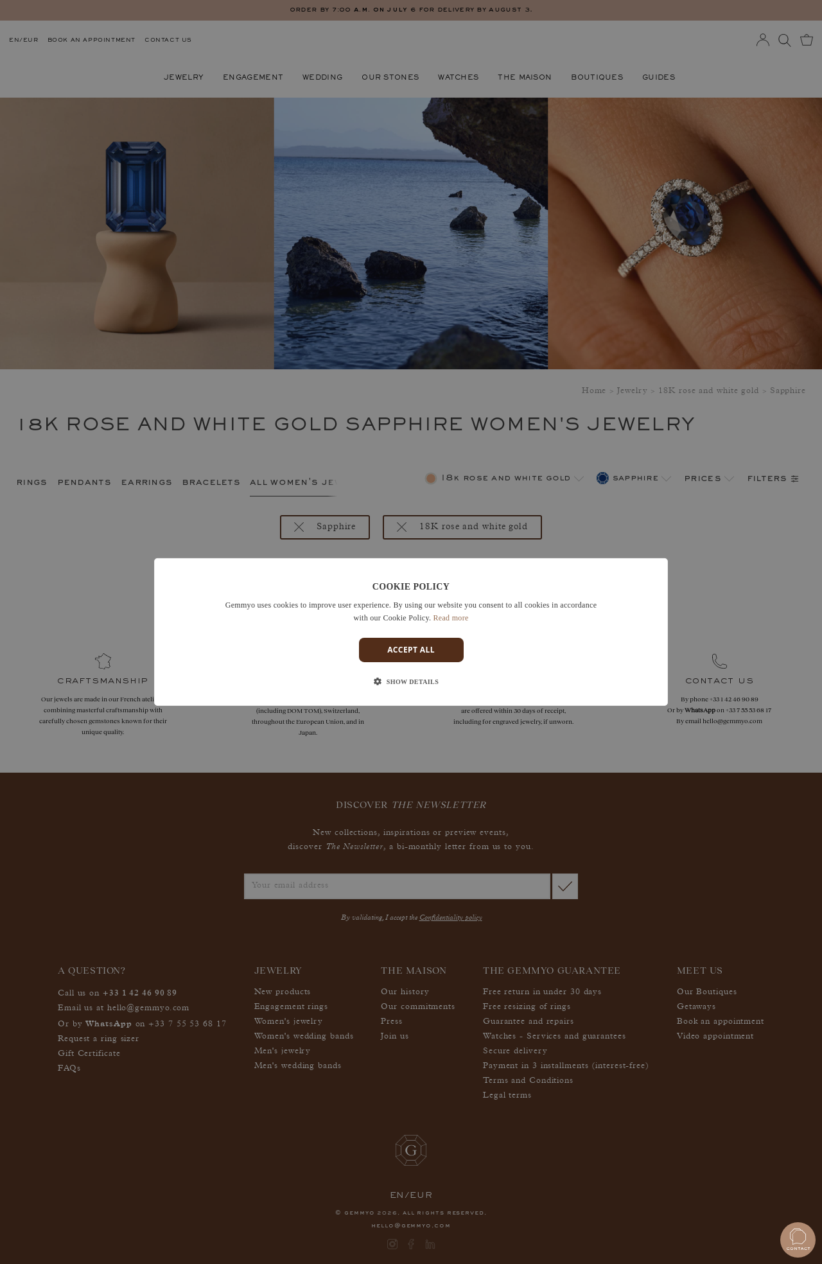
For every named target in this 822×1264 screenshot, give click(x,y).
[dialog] (411, 632)
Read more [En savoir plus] (451, 617)
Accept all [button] (411, 649)
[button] (411, 682)
